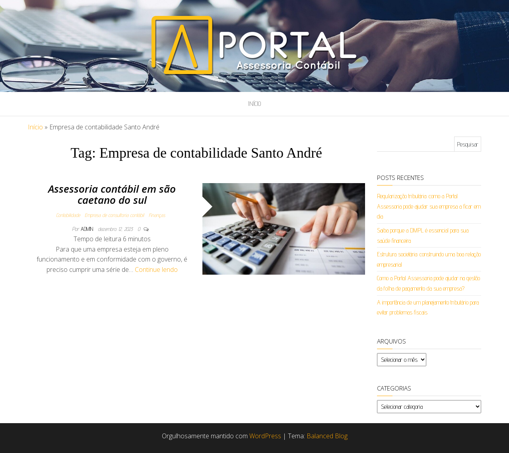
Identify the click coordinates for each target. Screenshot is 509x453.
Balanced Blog (327, 436)
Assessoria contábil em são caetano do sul (112, 194)
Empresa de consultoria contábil (114, 215)
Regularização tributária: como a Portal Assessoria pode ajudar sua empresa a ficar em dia (429, 206)
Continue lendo (156, 269)
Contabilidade (68, 215)
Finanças (157, 215)
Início (254, 103)
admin (88, 229)
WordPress (265, 436)
